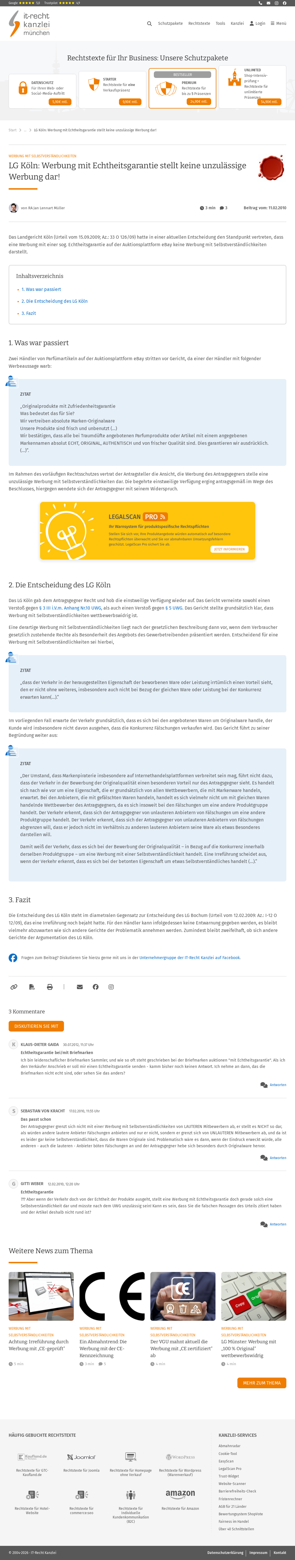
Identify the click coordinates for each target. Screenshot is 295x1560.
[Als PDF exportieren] (31, 987)
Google (24, 3)
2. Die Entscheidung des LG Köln (55, 301)
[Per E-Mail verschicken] (79, 987)
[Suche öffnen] (149, 23)
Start (12, 130)
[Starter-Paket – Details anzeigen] (112, 89)
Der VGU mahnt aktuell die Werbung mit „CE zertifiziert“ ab (181, 1348)
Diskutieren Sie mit (36, 1026)
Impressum (258, 1553)
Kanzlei (237, 23)
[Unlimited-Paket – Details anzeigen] (252, 87)
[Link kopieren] (13, 987)
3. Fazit (29, 313)
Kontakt (280, 1553)
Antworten (278, 1085)
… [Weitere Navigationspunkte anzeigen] (25, 130)
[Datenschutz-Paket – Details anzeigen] (42, 91)
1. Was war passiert (41, 289)
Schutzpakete (170, 23)
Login (257, 23)
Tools (220, 23)
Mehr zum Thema (262, 1383)
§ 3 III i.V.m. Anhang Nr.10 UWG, (70, 608)
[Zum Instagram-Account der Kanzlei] (111, 987)
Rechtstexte (199, 23)
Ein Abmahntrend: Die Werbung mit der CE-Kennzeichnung (103, 1348)
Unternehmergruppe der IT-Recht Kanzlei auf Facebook (189, 957)
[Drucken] (49, 987)
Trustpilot (62, 3)
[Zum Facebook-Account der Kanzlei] (96, 987)
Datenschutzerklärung (225, 1553)
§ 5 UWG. (174, 608)
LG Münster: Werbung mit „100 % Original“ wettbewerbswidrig (248, 1348)
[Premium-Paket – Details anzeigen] (182, 88)
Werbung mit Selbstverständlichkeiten (42, 156)
